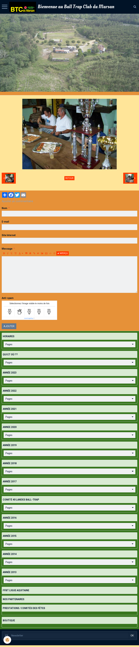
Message (7, 248)
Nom (4, 208)
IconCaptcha (28, 318)
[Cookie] (7, 640)
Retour (69, 178)
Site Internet (9, 235)
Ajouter (9, 326)
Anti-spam (8, 298)
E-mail (5, 221)
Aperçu (62, 253)
